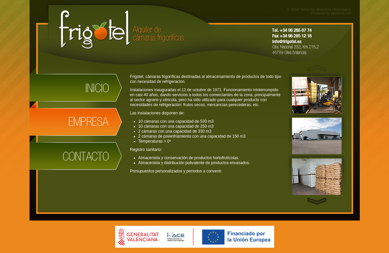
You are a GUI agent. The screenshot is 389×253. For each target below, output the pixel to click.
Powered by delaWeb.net (331, 13)
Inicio (76, 84)
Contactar (76, 153)
